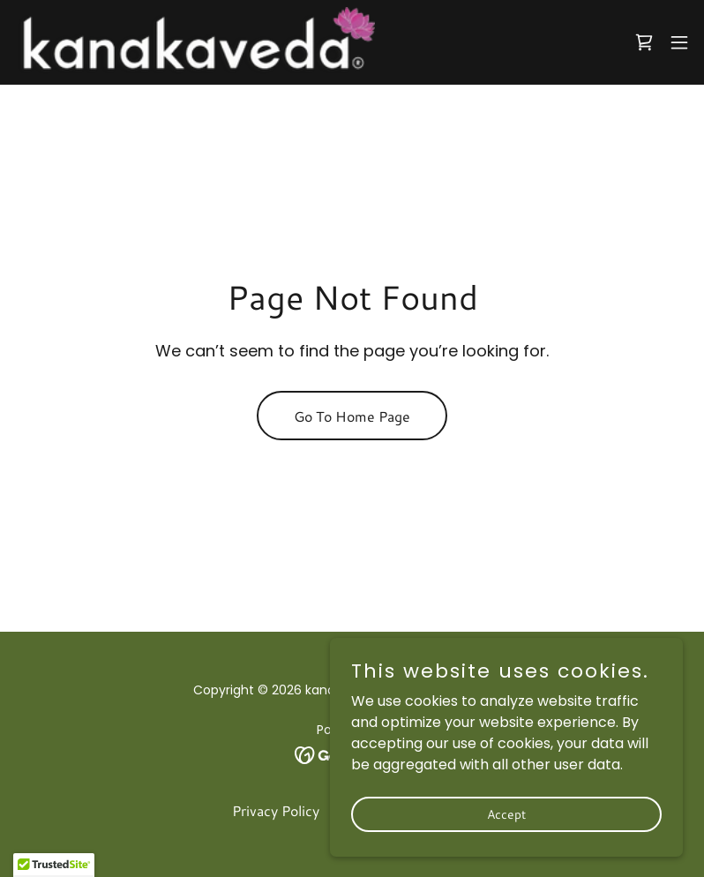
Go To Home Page (352, 416)
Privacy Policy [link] (275, 810)
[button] (679, 42)
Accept (506, 813)
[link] (194, 42)
